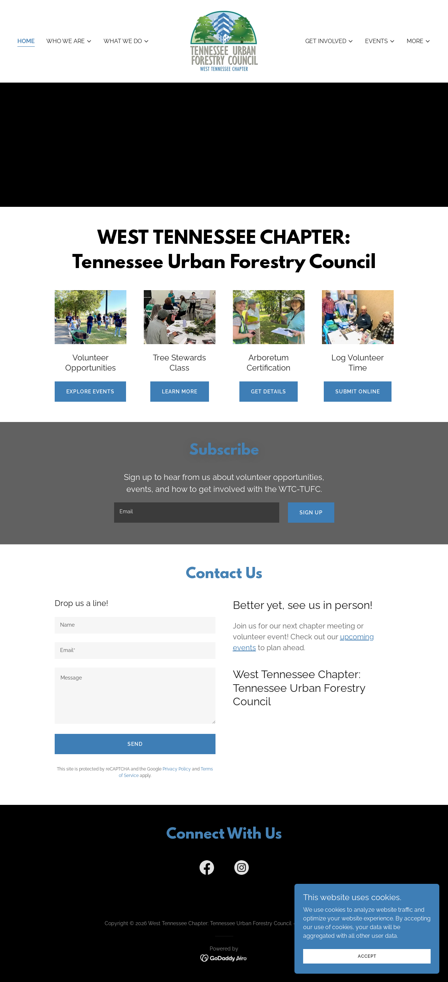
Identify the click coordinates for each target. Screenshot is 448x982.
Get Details (268, 391)
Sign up (311, 512)
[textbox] (196, 512)
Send (135, 744)
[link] (224, 40)
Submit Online (357, 391)
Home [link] (26, 41)
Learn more (179, 391)
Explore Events (90, 391)
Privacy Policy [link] (177, 769)
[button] (69, 41)
